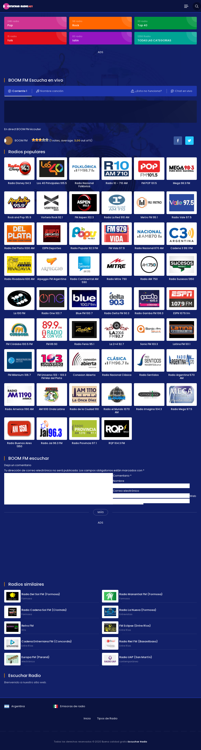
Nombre (118, 481)
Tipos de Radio (107, 718)
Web (193, 496)
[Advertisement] (80, 63)
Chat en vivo (181, 91)
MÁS (101, 512)
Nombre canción (49, 91)
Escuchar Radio (137, 741)
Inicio (87, 718)
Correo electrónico (126, 491)
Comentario (122, 476)
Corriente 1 (17, 91)
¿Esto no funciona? (146, 91)
